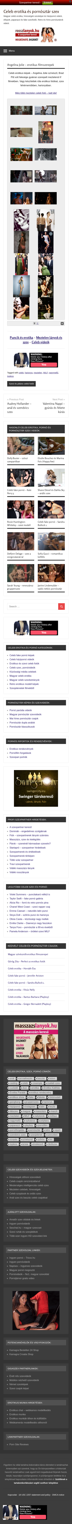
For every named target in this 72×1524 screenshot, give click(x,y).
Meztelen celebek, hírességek (25, 1189)
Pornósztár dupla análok (22, 722)
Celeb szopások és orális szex (25, 1193)
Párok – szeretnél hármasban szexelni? (30, 843)
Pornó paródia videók (21, 710)
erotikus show (17, 1096)
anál (12, 1078)
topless (10, 376)
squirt (58, 1129)
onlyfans (44, 1120)
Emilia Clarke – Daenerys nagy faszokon (31, 923)
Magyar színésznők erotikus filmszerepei (28, 953)
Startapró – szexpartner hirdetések (28, 847)
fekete (41, 1096)
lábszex (14, 1110)
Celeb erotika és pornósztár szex (31, 11)
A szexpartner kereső (21, 826)
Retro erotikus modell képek (24, 683)
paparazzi (15, 1125)
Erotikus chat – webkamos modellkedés (30, 1410)
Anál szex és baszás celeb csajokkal (28, 1197)
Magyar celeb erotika (20, 675)
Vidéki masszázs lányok (22, 868)
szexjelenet (36, 1134)
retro (47, 1129)
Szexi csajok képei (19, 1388)
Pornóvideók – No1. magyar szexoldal (29, 1273)
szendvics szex (18, 1134)
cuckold (14, 1087)
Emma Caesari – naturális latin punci (29, 910)
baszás (41, 1078)
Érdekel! (47, 2)
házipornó (15, 1106)
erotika (35, 1087)
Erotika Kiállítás (52, 1087)
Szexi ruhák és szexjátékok (23, 1231)
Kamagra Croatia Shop (21, 1354)
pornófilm (43, 1125)
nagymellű (53, 373)
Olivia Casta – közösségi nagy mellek (29, 918)
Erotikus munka (17, 1414)
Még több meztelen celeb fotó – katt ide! (36, 93)
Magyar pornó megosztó (22, 1269)
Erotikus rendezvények (21, 748)
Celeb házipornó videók (22, 659)
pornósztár (34, 1129)
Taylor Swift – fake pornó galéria (26, 898)
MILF (45, 373)
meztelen (38, 373)
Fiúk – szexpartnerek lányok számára (29, 835)
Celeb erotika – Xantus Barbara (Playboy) (28, 996)
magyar (26, 1110)
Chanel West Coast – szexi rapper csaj (30, 906)
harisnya (29, 373)
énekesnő (38, 1143)
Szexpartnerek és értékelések (25, 851)
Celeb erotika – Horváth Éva (22, 968)
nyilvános (30, 1120)
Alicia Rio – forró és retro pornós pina (29, 902)
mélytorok (39, 1115)
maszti (54, 1110)
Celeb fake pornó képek (22, 655)
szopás (13, 1139)
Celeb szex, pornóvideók (22, 667)
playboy (29, 1125)
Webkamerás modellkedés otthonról (28, 1422)
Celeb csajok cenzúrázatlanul (24, 1180)
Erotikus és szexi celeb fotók (24, 663)
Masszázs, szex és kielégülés (25, 839)
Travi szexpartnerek (20, 863)
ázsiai (25, 1143)
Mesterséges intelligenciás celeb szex (29, 1185)
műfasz (53, 1115)
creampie (37, 1082)
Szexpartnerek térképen (22, 855)
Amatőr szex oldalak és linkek (24, 1219)
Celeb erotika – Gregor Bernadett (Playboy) (29, 1003)
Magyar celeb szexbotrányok (25, 679)
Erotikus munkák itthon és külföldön (27, 1418)
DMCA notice (58, 1494)
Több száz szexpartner (21, 859)
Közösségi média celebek (23, 671)
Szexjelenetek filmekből (22, 687)
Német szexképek (18, 1384)
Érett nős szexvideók (20, 1375)
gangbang (15, 1101)
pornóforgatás (17, 1129)
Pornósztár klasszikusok (22, 726)
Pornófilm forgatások (20, 752)
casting (13, 1082)
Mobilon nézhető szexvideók (24, 1380)
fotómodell (55, 1096)
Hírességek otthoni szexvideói (25, 1176)
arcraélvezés (25, 1078)
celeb (21, 373)
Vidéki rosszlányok (19, 872)
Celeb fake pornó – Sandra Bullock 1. (26, 982)
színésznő (27, 1139)
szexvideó (52, 1134)
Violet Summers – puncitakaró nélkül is (30, 894)
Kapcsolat (12, 1494)
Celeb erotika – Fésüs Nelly (21, 989)
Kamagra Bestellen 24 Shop (24, 1349)
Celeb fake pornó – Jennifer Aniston (26, 975)
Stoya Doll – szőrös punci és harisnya (29, 914)
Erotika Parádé (17, 1092)
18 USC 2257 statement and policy (34, 1494)
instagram (30, 1106)
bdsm (52, 1078)
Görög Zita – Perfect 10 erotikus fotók (26, 961)
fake (31, 1096)
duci (25, 1087)
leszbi (52, 1106)
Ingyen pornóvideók (19, 1223)
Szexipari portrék (18, 756)
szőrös (41, 1139)
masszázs (40, 1110)
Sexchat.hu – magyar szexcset (25, 1227)
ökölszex (52, 1143)
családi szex (53, 1082)
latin (42, 1106)
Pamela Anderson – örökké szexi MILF (30, 931)
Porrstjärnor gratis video (21, 1278)
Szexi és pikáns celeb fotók (21, 384)
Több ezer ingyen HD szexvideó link (28, 1235)
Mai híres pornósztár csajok (24, 718)
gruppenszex (32, 1101)
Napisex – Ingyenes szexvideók (25, 1265)
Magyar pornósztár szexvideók (25, 714)
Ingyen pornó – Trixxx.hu (22, 1257)
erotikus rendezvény (40, 1092)
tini (50, 1139)
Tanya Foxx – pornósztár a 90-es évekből (31, 927)
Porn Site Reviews (19, 1444)
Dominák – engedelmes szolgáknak (28, 831)
